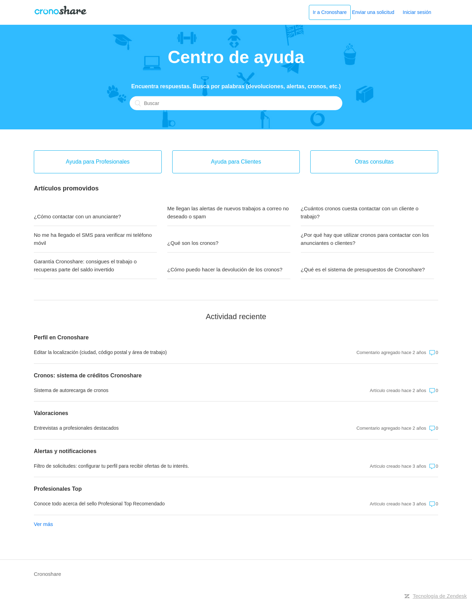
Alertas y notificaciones (65, 451)
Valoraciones (51, 413)
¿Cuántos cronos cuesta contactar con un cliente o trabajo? (360, 212)
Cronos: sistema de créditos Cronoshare (88, 375)
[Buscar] (236, 103)
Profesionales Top (58, 489)
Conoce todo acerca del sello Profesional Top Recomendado (99, 503)
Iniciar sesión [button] (417, 12)
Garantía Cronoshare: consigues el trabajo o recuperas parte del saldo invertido (85, 265)
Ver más (43, 524)
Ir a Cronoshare (330, 12)
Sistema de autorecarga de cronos (71, 390)
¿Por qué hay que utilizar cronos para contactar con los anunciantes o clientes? (365, 239)
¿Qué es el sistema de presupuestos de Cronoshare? (363, 269)
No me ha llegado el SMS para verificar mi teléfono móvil (93, 239)
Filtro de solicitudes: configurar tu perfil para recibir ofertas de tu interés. (111, 466)
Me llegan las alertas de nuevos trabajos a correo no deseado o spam (228, 212)
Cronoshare (47, 574)
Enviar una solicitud (373, 12)
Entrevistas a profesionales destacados (76, 428)
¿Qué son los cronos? (193, 243)
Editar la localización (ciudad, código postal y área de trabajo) (100, 352)
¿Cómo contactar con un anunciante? (77, 216)
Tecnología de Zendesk (440, 596)
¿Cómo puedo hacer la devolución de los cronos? (224, 269)
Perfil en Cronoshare (61, 337)
